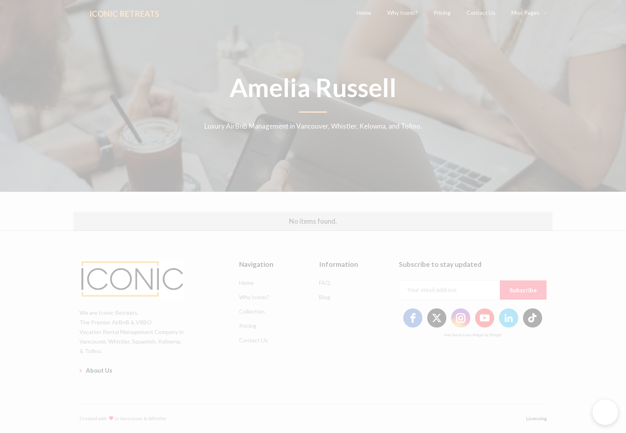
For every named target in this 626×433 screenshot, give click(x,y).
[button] (605, 412)
